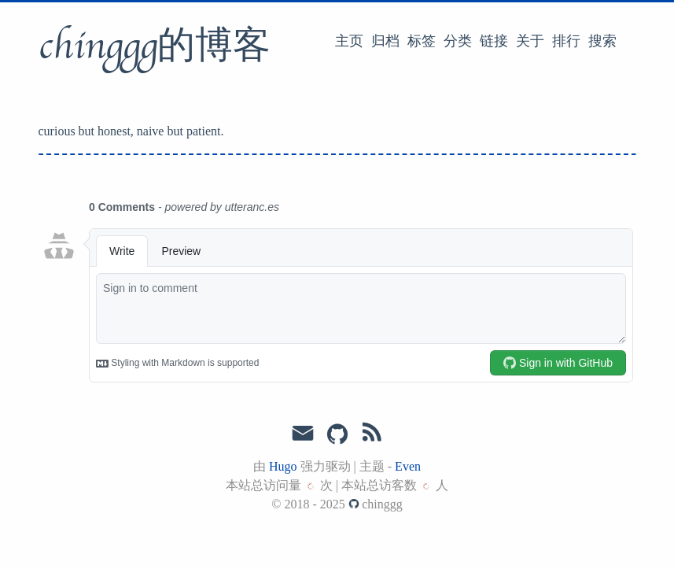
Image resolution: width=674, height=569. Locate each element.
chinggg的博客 (155, 46)
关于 (530, 41)
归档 (385, 41)
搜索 (602, 41)
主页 (349, 41)
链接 (494, 41)
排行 (566, 41)
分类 (458, 41)
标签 (421, 41)
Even (408, 466)
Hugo (283, 466)
